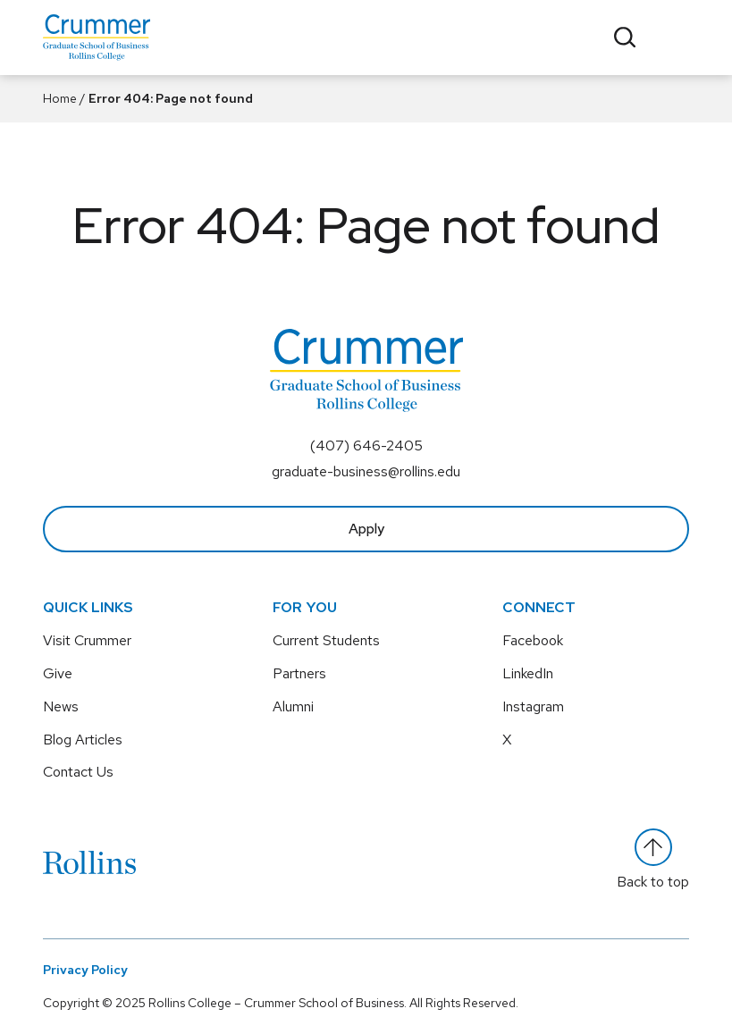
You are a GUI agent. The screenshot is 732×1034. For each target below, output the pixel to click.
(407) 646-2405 (366, 445)
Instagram (533, 706)
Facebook (532, 640)
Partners (299, 673)
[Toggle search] (624, 37)
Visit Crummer (87, 640)
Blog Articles (82, 739)
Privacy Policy (85, 970)
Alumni (293, 706)
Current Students (326, 640)
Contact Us (78, 771)
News (61, 706)
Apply (366, 528)
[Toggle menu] (674, 37)
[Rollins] (89, 862)
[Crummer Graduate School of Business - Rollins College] (96, 37)
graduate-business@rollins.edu (366, 471)
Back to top (653, 859)
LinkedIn (527, 673)
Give (57, 673)
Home (60, 98)
